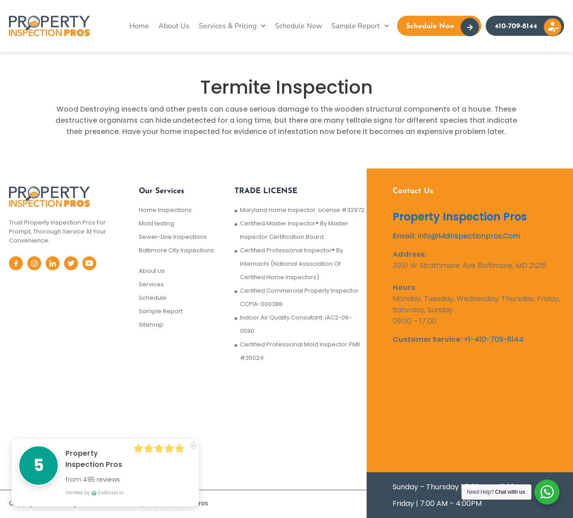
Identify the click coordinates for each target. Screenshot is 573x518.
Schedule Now (298, 26)
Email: (404, 236)
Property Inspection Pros (460, 216)
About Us (173, 26)
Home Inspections (165, 210)
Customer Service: (427, 339)
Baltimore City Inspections (176, 250)
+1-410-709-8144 (494, 339)
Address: (409, 254)
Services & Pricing (232, 26)
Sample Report (360, 26)
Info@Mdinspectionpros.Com (469, 236)
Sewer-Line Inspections (173, 237)
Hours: (405, 287)
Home (139, 26)
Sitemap (151, 324)
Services (151, 284)
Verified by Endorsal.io (94, 492)
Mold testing (156, 223)
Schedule (153, 298)
